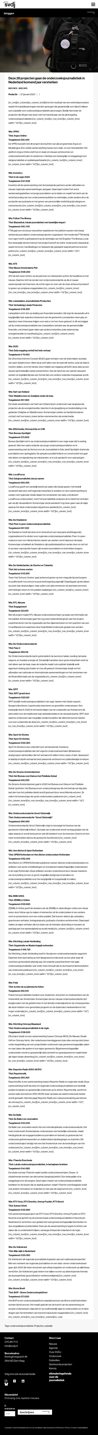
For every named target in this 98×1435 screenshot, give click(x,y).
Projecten (39, 1325)
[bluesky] (6, 1384)
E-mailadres (10, 1407)
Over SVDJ (55, 1352)
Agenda (53, 1348)
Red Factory (60, 1428)
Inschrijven (27, 1412)
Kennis (53, 1368)
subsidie (49, 1325)
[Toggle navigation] (93, 4)
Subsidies (54, 1360)
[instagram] (6, 1381)
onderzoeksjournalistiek (21, 1325)
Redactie (13, 94)
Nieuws (23, 88)
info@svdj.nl (11, 1345)
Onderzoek (55, 1356)
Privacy (67, 1428)
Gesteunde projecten (60, 1364)
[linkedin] (23, 1381)
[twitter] (14, 1381)
